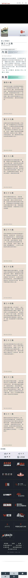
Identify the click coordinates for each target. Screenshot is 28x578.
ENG (18, 3)
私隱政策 (6, 547)
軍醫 (7, 72)
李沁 (22, 70)
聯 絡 (8, 456)
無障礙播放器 (17, 547)
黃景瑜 (17, 70)
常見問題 (19, 545)
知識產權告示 (8, 545)
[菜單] (26, 3)
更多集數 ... (4, 449)
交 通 (8, 453)
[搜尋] (22, 3)
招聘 (14, 543)
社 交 (22, 453)
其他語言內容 (13, 549)
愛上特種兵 (10, 70)
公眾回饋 (22, 457)
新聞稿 (6, 543)
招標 (20, 543)
